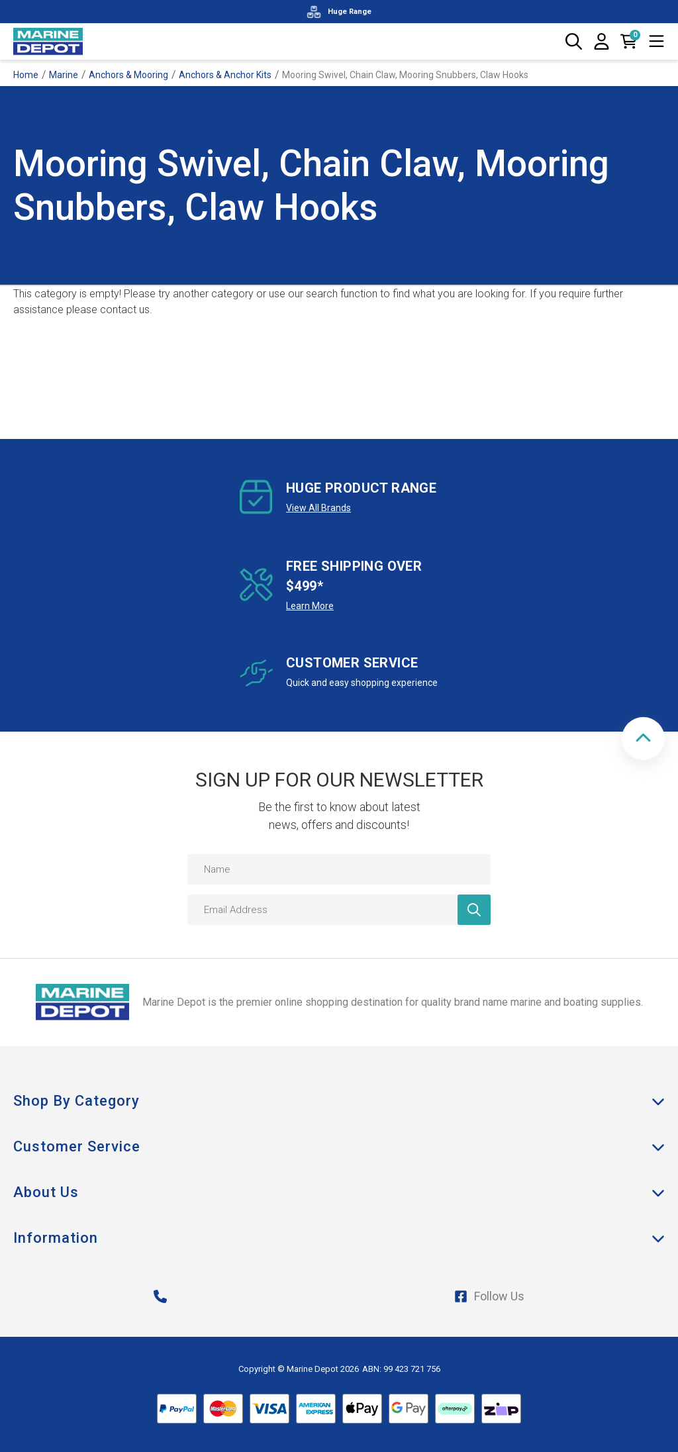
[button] (643, 738)
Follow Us (489, 1296)
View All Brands (318, 508)
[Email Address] (339, 910)
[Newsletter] (474, 910)
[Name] (339, 869)
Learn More (310, 606)
